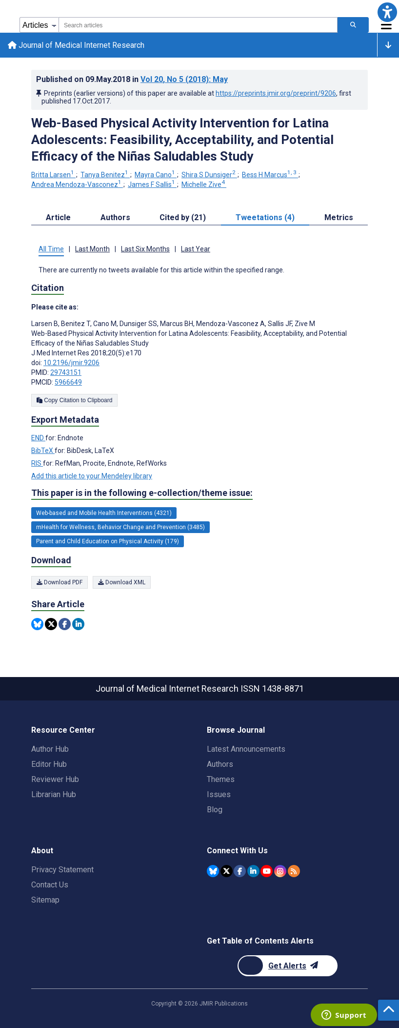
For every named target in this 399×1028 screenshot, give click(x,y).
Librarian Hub (53, 794)
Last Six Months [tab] (145, 249)
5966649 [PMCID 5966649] (68, 383)
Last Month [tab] (92, 249)
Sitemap (45, 900)
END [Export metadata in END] (38, 438)
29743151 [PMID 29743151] (65, 373)
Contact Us (49, 884)
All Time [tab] (51, 249)
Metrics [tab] (338, 217)
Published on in (132, 79)
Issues (219, 794)
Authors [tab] (115, 217)
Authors (220, 764)
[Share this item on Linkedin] (78, 624)
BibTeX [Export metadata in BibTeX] (43, 451)
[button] (387, 12)
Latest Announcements (246, 749)
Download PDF (59, 582)
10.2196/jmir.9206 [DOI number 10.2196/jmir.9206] (71, 363)
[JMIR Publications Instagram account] (280, 871)
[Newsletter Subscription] (288, 965)
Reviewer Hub (55, 779)
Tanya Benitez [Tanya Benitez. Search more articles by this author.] (105, 175)
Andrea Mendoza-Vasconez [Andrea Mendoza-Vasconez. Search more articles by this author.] (77, 184)
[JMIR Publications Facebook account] (240, 871)
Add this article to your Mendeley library (91, 476)
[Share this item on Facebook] (65, 624)
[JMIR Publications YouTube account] (266, 871)
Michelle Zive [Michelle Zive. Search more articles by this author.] (203, 184)
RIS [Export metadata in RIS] (37, 464)
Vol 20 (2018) (184, 79)
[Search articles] (353, 25)
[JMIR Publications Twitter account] (226, 871)
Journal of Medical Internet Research (76, 45)
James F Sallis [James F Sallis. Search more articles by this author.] (152, 184)
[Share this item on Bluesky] (37, 624)
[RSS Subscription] (294, 871)
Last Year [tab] (195, 249)
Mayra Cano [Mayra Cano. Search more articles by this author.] (156, 175)
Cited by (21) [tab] (183, 217)
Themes (221, 779)
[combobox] (198, 25)
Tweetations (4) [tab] (265, 217)
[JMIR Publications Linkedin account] (253, 871)
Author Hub (50, 749)
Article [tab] (58, 217)
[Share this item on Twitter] (51, 624)
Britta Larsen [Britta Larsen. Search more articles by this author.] (53, 175)
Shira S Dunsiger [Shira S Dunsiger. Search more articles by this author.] (209, 175)
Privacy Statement (62, 869)
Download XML (121, 582)
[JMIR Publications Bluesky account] (213, 871)
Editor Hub (49, 764)
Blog (214, 809)
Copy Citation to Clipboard (74, 400)
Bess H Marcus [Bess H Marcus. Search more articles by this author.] (270, 175)
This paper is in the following (142, 493)
